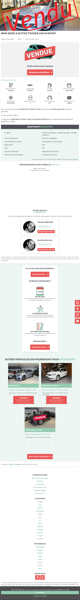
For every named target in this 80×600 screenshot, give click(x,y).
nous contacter (73, 159)
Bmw (19, 39)
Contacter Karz (39, 274)
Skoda (40, 556)
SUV (40, 505)
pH (44, 493)
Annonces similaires (39, 72)
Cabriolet (40, 526)
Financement (40, 484)
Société (40, 539)
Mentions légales (40, 490)
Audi (40, 559)
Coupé (40, 536)
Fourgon (40, 529)
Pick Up (40, 532)
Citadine (40, 502)
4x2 (40, 520)
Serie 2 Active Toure (32, 39)
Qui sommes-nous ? (40, 487)
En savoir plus (40, 593)
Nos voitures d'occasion (39, 457)
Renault (40, 553)
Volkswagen (40, 547)
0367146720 (43, 227)
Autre (40, 523)
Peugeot (40, 550)
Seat (40, 565)
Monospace (40, 511)
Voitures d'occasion (7, 39)
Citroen (40, 562)
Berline (40, 508)
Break (40, 514)
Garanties (40, 481)
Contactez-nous (39, 347)
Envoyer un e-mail (45, 231)
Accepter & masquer (40, 596)
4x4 (40, 517)
